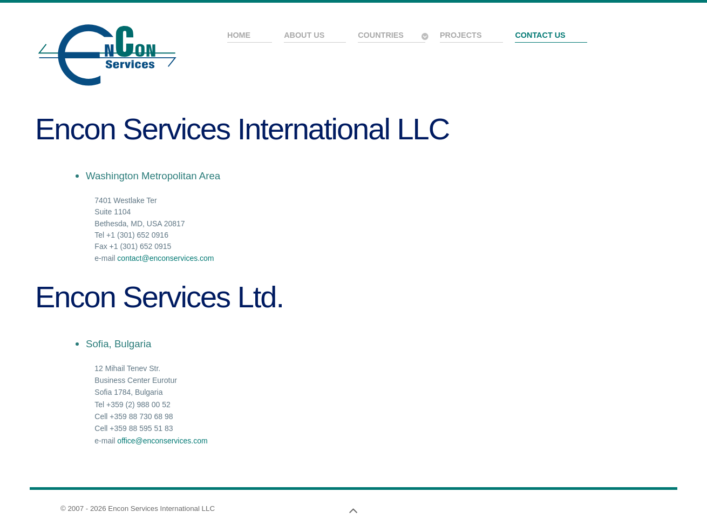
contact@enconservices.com (165, 258)
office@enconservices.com (162, 440)
